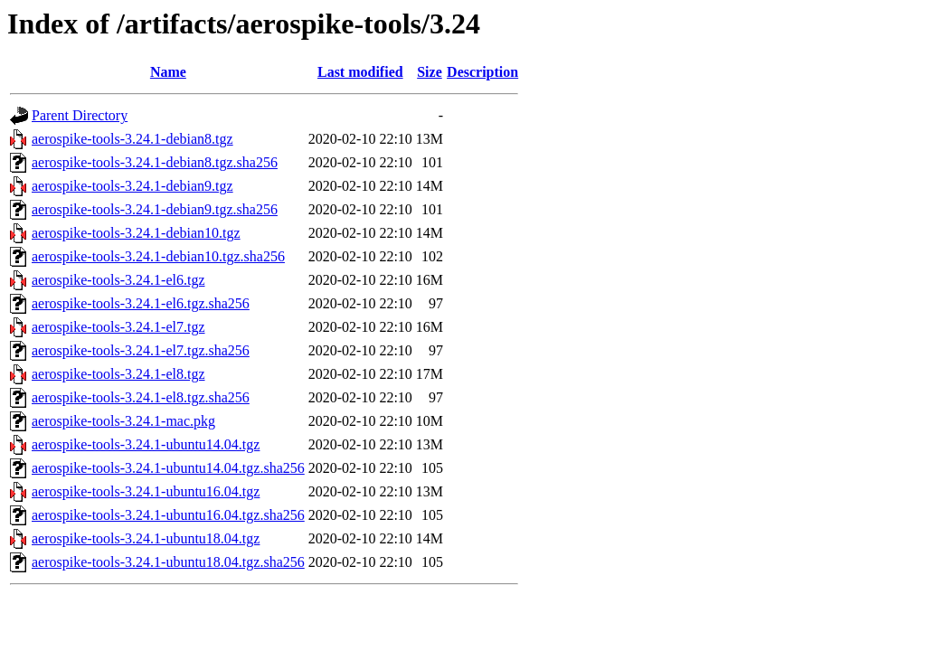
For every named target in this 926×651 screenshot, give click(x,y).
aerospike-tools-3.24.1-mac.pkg (123, 421)
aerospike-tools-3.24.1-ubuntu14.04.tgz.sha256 (168, 468)
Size (429, 72)
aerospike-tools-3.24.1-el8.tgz (118, 374)
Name (168, 72)
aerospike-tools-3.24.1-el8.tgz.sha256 (141, 397)
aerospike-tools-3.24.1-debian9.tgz (132, 185)
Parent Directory (80, 115)
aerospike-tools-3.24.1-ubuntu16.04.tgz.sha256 (168, 515)
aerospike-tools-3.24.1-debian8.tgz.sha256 (155, 162)
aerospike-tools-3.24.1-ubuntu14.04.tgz (146, 444)
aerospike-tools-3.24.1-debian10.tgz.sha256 (158, 256)
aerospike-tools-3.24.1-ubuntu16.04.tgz (146, 491)
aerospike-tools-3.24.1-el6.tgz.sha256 (141, 303)
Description (482, 72)
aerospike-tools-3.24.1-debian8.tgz (132, 138)
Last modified (360, 72)
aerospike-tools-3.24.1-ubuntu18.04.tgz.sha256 (168, 562)
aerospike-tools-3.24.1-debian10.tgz (136, 233)
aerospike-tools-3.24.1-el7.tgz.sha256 (141, 350)
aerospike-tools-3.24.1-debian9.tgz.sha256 (155, 209)
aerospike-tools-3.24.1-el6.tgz (118, 280)
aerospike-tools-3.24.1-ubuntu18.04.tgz (146, 538)
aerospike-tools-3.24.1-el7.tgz (118, 327)
